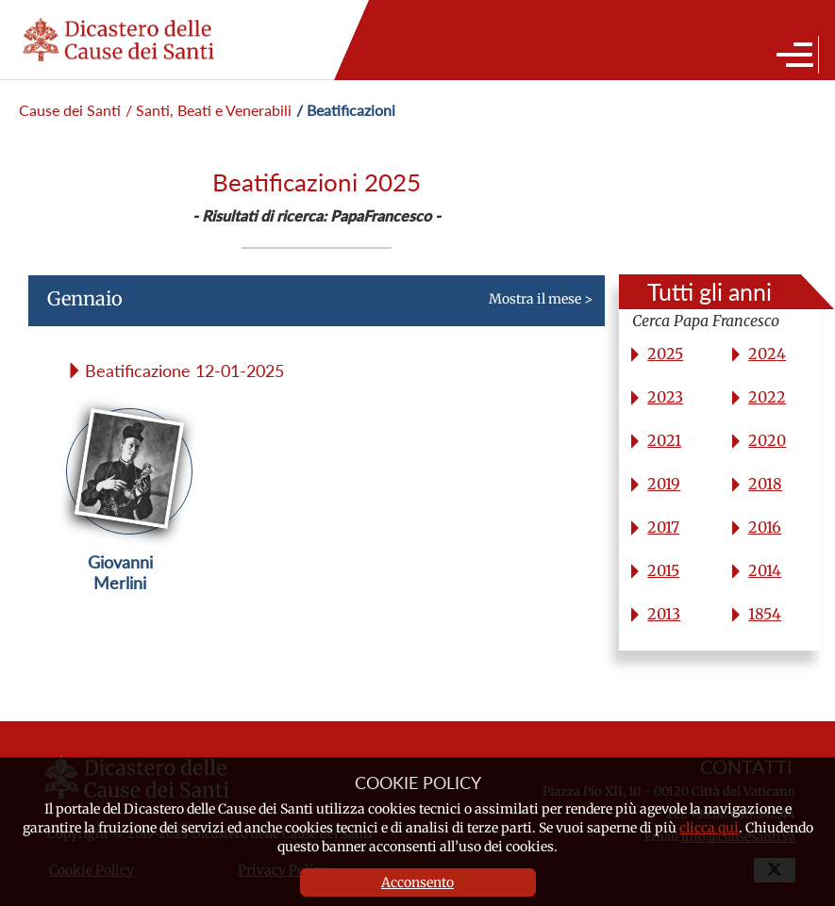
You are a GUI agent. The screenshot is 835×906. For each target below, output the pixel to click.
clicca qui (709, 827)
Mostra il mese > (310, 306)
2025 (665, 353)
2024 (767, 353)
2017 (663, 527)
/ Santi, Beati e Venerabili (208, 110)
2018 (765, 483)
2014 (764, 570)
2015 (663, 570)
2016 (764, 527)
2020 (767, 440)
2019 (663, 483)
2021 (664, 440)
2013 (663, 613)
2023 (665, 396)
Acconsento (417, 882)
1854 (764, 613)
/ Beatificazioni (345, 110)
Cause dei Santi (70, 110)
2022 (767, 396)
